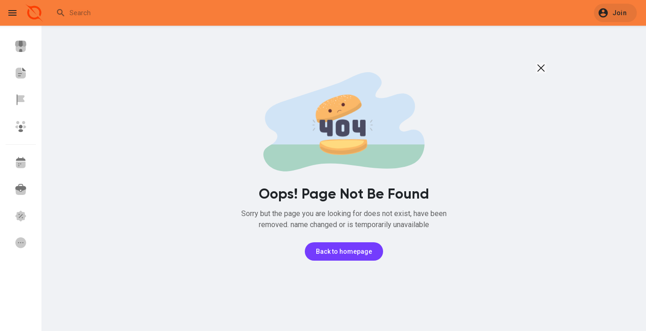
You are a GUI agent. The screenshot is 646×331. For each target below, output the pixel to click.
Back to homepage (344, 251)
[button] (615, 13)
